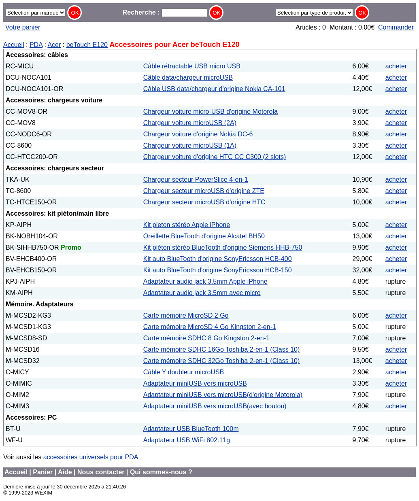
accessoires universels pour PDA (90, 457)
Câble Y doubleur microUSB (183, 372)
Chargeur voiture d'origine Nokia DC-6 (198, 134)
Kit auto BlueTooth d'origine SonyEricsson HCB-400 (217, 258)
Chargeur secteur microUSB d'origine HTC (204, 202)
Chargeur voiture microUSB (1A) (189, 145)
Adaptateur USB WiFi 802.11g (186, 440)
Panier (43, 472)
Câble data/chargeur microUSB (188, 77)
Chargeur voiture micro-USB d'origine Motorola (210, 111)
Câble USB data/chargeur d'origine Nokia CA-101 (214, 88)
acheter (396, 66)
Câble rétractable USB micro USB (191, 66)
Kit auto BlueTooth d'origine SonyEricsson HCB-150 (217, 270)
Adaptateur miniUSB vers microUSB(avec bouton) (215, 406)
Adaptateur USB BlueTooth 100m (191, 428)
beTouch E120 (87, 44)
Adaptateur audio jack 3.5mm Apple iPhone (205, 281)
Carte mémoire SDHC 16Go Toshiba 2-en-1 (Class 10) (221, 349)
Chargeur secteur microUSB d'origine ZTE (203, 190)
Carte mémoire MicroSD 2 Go (186, 315)
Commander (396, 27)
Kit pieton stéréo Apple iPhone (186, 224)
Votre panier (22, 27)
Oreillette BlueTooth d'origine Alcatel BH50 (204, 236)
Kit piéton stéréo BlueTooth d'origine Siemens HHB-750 (222, 247)
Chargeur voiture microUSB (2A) (189, 122)
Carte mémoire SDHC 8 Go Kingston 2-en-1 (206, 338)
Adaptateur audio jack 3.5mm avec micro (202, 292)
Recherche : (165, 12)
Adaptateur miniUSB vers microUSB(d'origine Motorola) (222, 394)
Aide (65, 472)
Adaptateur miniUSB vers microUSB (195, 383)
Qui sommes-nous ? (161, 472)
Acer (54, 44)
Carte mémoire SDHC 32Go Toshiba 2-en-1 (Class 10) (221, 360)
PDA (36, 44)
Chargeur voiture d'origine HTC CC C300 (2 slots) (214, 156)
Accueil (13, 44)
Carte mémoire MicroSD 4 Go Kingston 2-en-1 (209, 326)
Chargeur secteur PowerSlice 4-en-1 (195, 179)
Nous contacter (100, 472)
